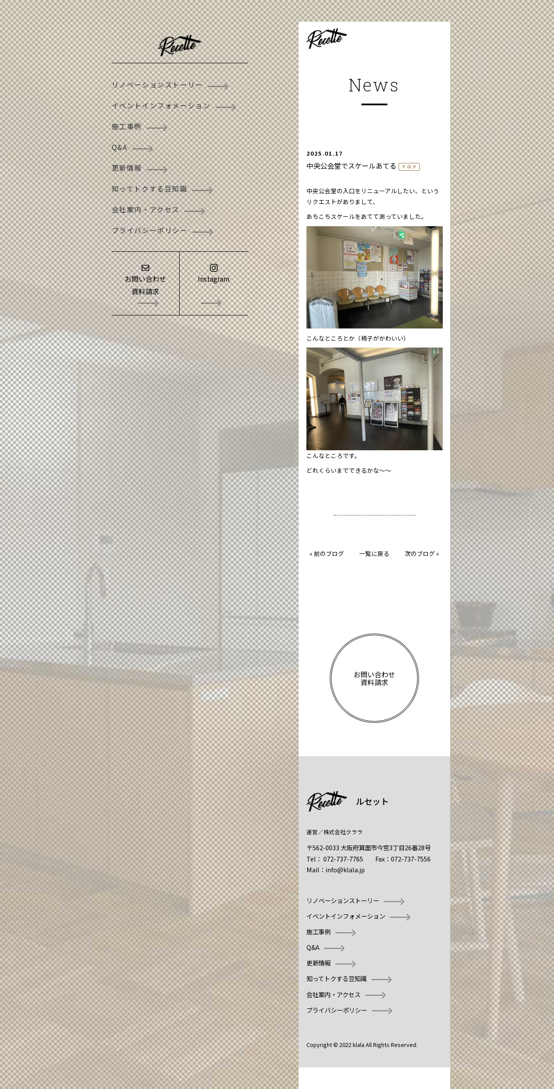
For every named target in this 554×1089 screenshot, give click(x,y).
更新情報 (127, 168)
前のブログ (329, 553)
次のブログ (420, 553)
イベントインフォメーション (161, 105)
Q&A (120, 147)
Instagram (214, 278)
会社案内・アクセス (146, 209)
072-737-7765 (343, 858)
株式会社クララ (343, 832)
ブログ (410, 166)
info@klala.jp (345, 869)
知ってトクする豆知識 (149, 188)
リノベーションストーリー (157, 84)
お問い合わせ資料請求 (145, 284)
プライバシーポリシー (150, 230)
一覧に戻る (374, 553)
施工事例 (127, 126)
